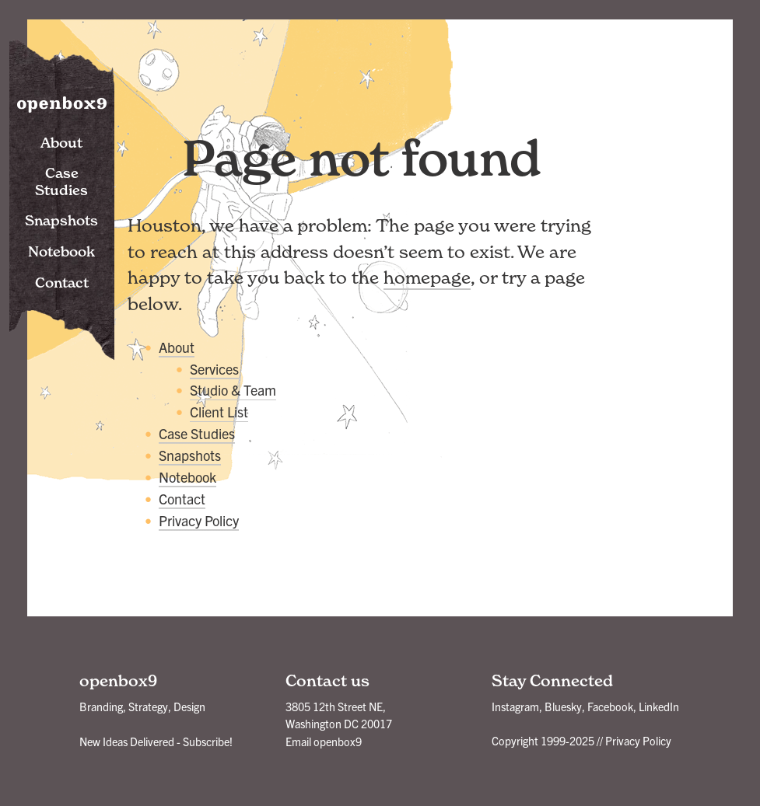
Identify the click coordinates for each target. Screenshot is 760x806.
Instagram (515, 707)
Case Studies (61, 181)
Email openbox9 (323, 741)
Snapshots (61, 220)
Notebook (61, 251)
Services (214, 369)
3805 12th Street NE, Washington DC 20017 (338, 715)
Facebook (610, 707)
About (61, 143)
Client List (219, 411)
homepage (427, 277)
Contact (62, 282)
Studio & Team (233, 390)
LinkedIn (659, 707)
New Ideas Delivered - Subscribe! (156, 741)
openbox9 (62, 101)
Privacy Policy (199, 520)
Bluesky (563, 707)
